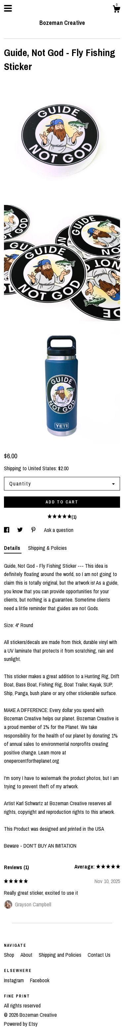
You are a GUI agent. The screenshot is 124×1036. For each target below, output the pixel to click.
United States (42, 468)
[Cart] (116, 10)
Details (12, 547)
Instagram (14, 980)
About (27, 954)
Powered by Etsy (21, 1023)
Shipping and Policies (61, 954)
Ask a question (58, 530)
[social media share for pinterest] (34, 530)
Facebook (39, 980)
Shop (10, 954)
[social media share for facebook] (7, 530)
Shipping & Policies (47, 547)
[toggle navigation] (8, 8)
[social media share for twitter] (20, 530)
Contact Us (99, 954)
